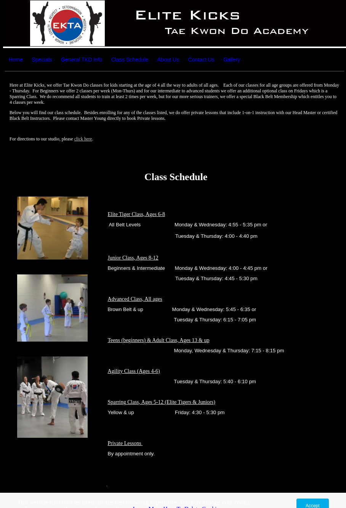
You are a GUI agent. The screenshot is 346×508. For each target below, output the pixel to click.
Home (16, 59)
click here (83, 139)
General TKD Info (82, 59)
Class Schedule (129, 59)
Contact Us (201, 59)
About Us (168, 59)
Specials (42, 59)
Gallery (231, 59)
